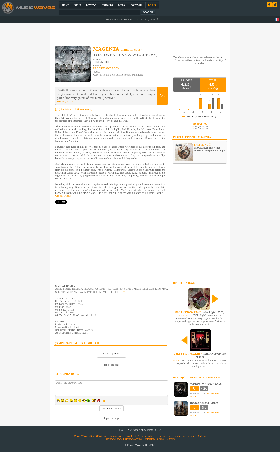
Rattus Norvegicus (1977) (200, 355)
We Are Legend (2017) (204, 402)
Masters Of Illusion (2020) (206, 383)
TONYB (60, 101)
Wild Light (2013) (200, 312)
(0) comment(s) (84, 109)
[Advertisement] (140, 33)
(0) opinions (65, 109)
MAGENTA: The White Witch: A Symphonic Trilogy (209, 149)
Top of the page (111, 365)
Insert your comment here (111, 388)
